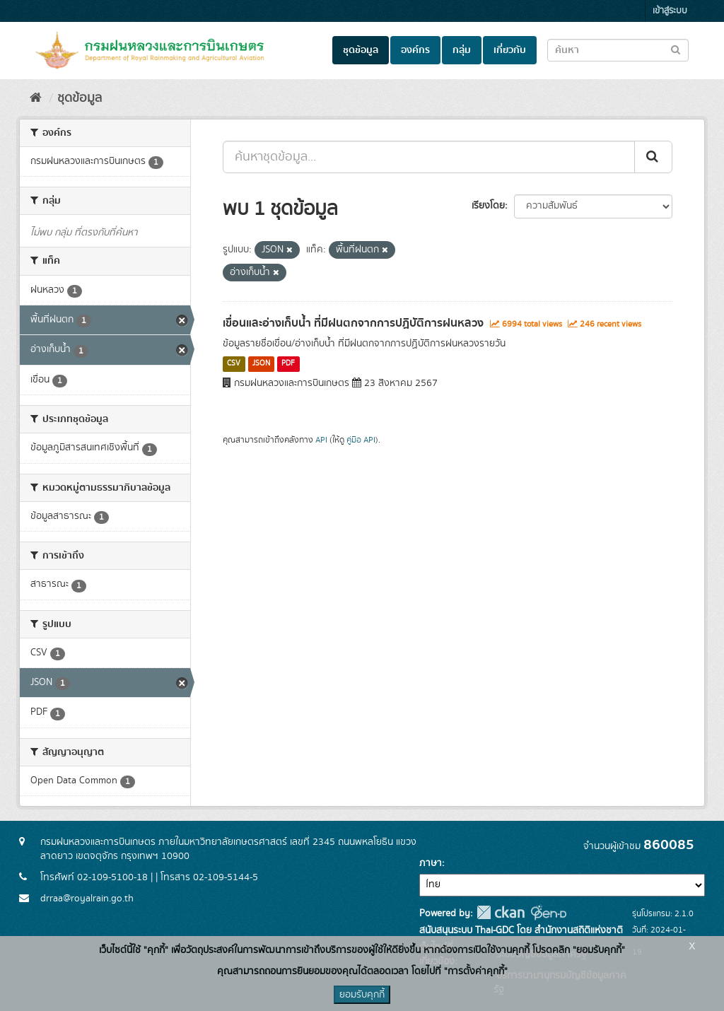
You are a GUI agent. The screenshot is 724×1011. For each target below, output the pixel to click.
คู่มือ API (360, 440)
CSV (233, 364)
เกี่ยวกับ (510, 50)
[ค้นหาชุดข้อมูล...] (429, 157)
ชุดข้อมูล (360, 50)
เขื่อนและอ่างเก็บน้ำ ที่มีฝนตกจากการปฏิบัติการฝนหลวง (353, 323)
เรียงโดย (488, 206)
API (321, 440)
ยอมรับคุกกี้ (362, 995)
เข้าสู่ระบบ (670, 11)
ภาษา (430, 863)
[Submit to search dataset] (676, 49)
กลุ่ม (461, 50)
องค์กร (415, 50)
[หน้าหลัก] (36, 98)
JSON (261, 364)
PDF (288, 364)
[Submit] (653, 157)
